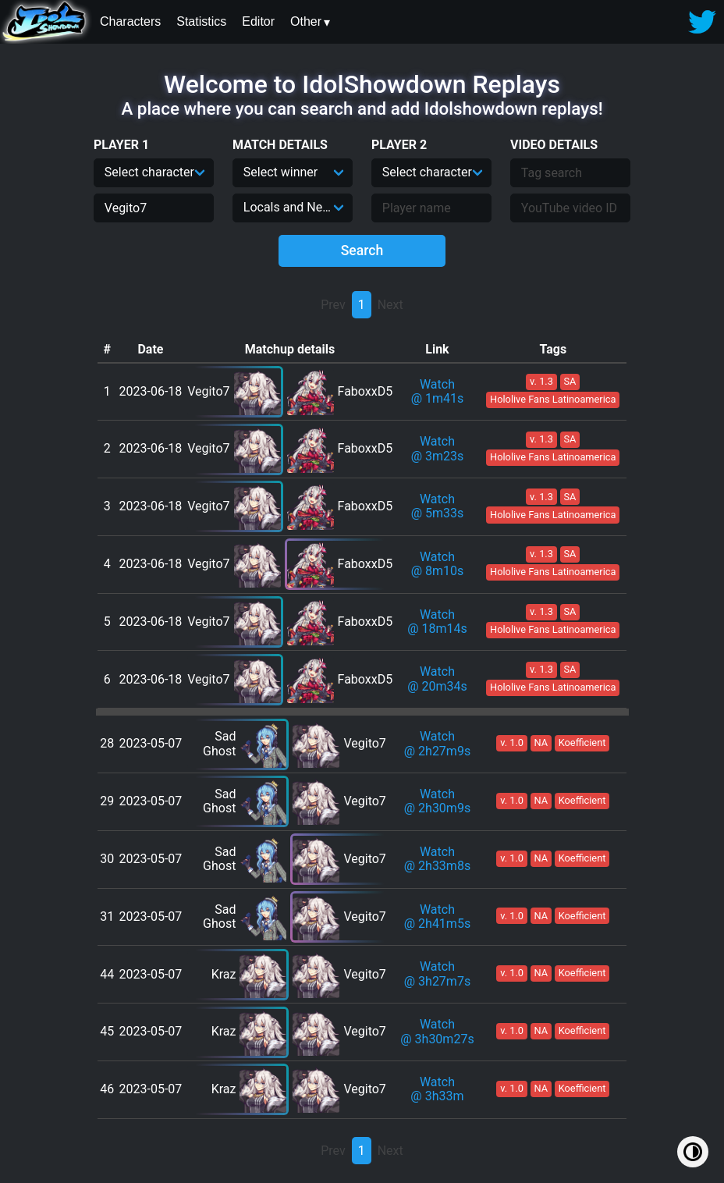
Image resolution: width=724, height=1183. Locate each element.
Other (305, 21)
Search (362, 250)
